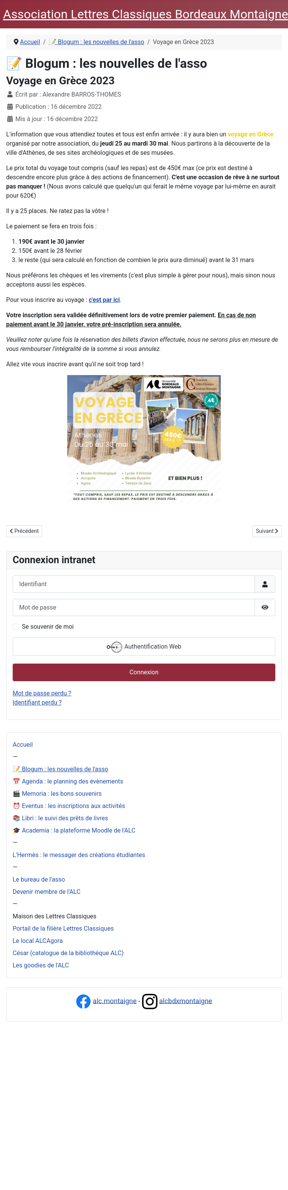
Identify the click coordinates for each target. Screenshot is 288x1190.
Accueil (23, 744)
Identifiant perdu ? (37, 702)
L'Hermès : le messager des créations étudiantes (79, 855)
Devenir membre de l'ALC (47, 891)
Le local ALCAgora (38, 940)
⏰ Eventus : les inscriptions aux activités (69, 806)
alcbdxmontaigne (185, 1001)
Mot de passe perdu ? (42, 693)
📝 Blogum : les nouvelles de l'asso (60, 769)
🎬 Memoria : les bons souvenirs (57, 793)
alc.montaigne (115, 1001)
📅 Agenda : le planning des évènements (68, 781)
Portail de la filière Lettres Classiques (63, 928)
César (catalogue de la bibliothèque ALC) (68, 953)
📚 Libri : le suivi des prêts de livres (60, 818)
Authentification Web (144, 647)
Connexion (143, 672)
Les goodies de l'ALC (41, 965)
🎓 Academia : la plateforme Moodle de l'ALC (74, 830)
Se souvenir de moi (48, 626)
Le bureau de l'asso (39, 879)
